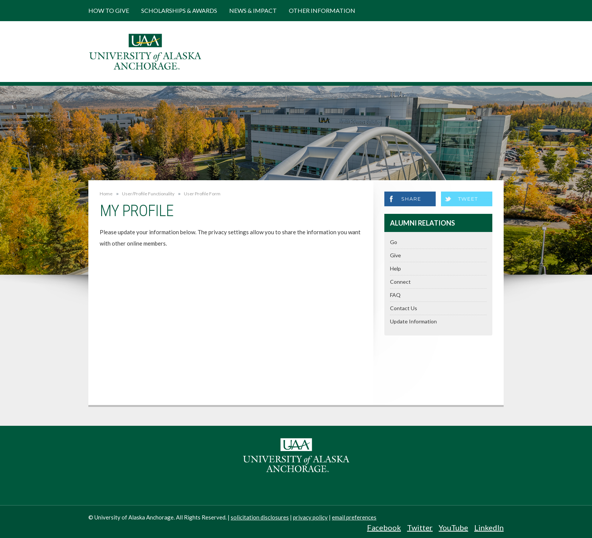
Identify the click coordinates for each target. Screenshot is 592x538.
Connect (400, 281)
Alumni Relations (422, 223)
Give (395, 255)
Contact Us (403, 308)
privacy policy (310, 517)
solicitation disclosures (260, 517)
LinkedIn (489, 527)
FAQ (395, 295)
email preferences (354, 517)
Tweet (468, 199)
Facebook (384, 527)
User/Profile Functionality (148, 194)
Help (395, 268)
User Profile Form (202, 194)
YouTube (453, 527)
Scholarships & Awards (179, 10)
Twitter (420, 527)
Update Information (413, 321)
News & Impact (253, 10)
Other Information (322, 10)
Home (106, 193)
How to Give (108, 10)
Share (411, 199)
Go (393, 242)
